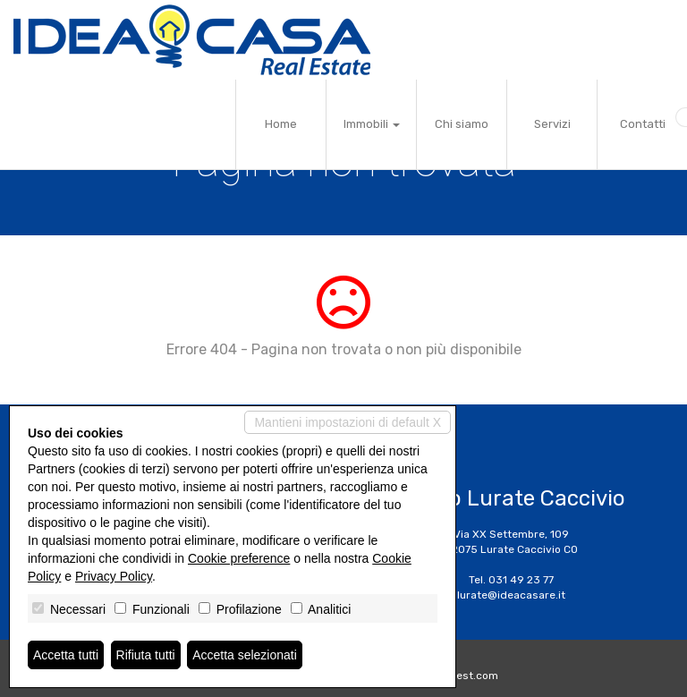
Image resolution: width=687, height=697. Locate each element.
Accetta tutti (65, 655)
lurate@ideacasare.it (511, 595)
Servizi (552, 124)
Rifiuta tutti (145, 655)
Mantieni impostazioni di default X (347, 422)
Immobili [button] (372, 124)
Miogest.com (465, 675)
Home (281, 124)
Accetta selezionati (244, 655)
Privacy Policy (113, 576)
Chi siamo (461, 124)
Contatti (643, 124)
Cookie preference (239, 558)
